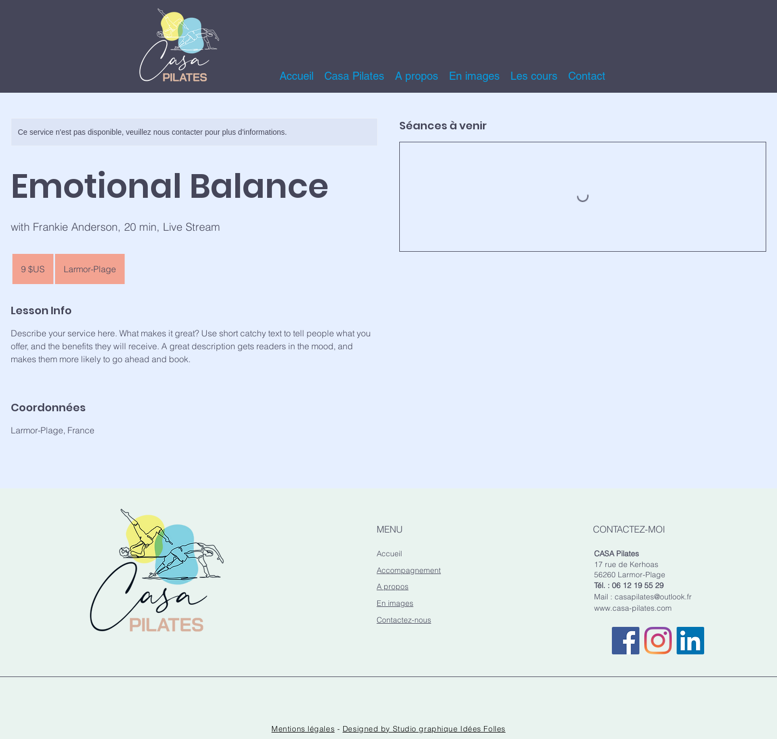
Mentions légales (303, 729)
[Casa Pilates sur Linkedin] (690, 640)
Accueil (389, 553)
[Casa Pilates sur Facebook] (625, 640)
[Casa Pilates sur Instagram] (658, 640)
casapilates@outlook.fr (653, 597)
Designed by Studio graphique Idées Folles (424, 729)
